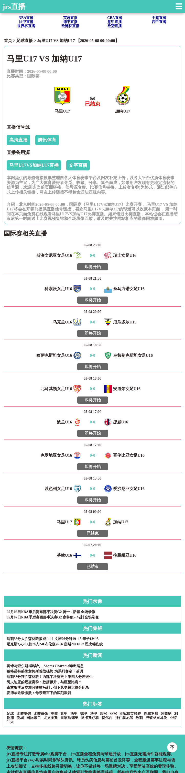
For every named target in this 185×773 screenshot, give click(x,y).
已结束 (92, 533)
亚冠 (113, 714)
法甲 (93, 714)
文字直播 (78, 165)
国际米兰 (33, 718)
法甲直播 (26, 22)
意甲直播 (114, 22)
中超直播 (159, 18)
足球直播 (24, 40)
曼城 (20, 718)
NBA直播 (26, 18)
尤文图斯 (50, 718)
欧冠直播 (114, 26)
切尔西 (107, 718)
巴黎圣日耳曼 (156, 718)
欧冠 (103, 714)
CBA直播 (114, 18)
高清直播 (18, 140)
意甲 (64, 714)
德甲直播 (70, 22)
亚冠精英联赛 (130, 714)
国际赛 (33, 76)
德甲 (83, 714)
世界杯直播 (26, 26)
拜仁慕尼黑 (124, 718)
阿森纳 (166, 714)
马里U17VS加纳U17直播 (34, 165)
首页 (8, 40)
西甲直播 (159, 22)
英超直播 (70, 18)
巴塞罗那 (151, 714)
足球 (10, 714)
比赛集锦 (24, 714)
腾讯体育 (47, 140)
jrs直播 (14, 7)
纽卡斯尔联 (90, 718)
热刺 (139, 718)
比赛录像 (41, 714)
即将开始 (92, 267)
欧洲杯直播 (70, 26)
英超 (54, 714)
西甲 (74, 714)
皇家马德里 (69, 718)
